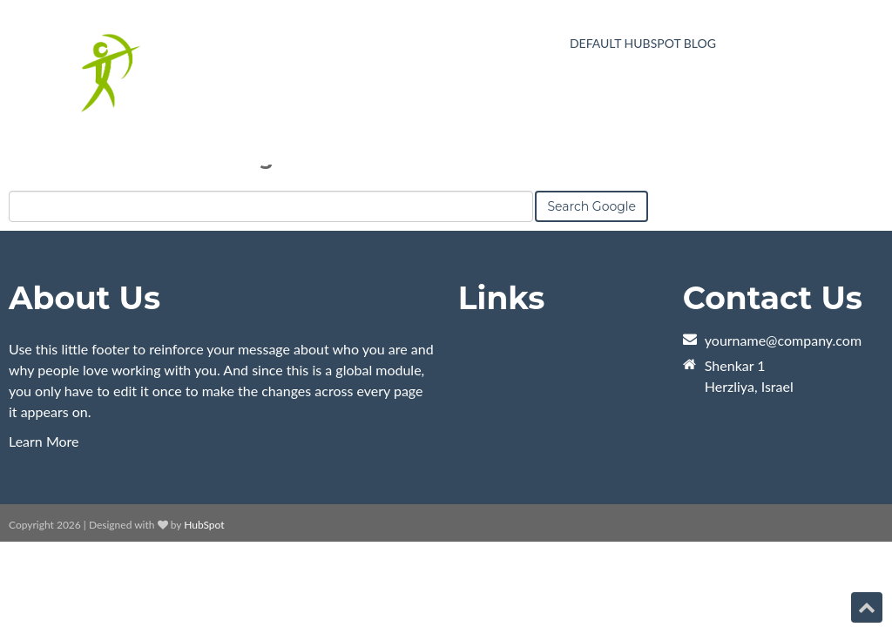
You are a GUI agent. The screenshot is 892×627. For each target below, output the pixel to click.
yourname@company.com (783, 340)
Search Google (591, 206)
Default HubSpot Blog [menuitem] (643, 44)
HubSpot (204, 524)
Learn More (44, 441)
